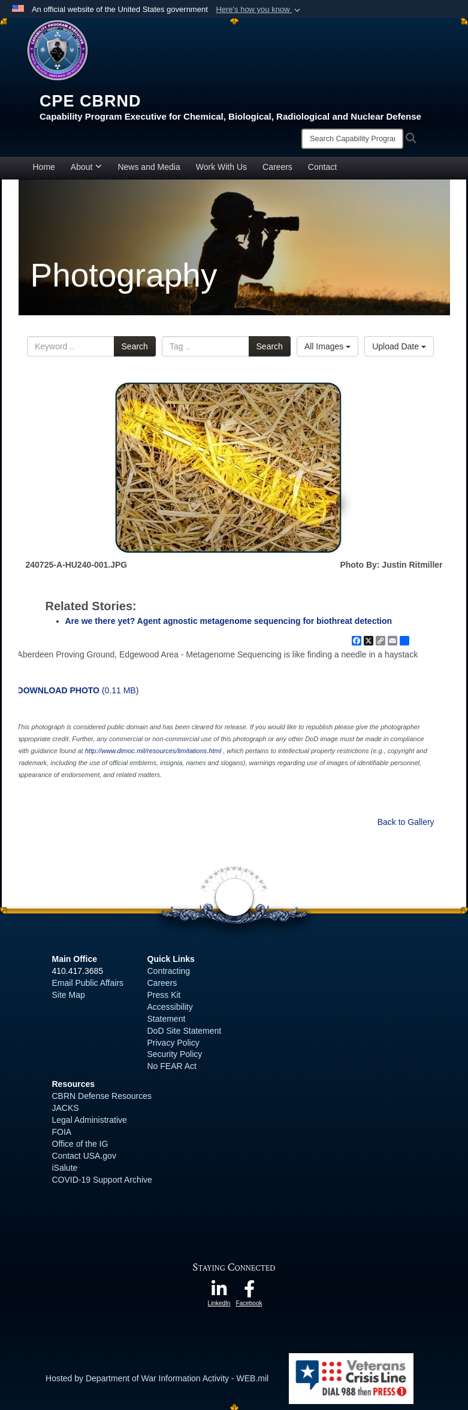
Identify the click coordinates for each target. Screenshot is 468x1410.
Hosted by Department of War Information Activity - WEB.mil (157, 1378)
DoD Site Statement (184, 1031)
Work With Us (221, 167)
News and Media (148, 167)
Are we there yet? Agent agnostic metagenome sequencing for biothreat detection (228, 621)
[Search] (352, 139)
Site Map (68, 995)
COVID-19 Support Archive (102, 1179)
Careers (277, 167)
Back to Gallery (406, 822)
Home (44, 167)
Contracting (169, 971)
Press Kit (164, 995)
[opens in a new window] (219, 1292)
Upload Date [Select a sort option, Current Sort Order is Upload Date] (399, 346)
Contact (322, 167)
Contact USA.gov (84, 1156)
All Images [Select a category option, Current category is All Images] (327, 346)
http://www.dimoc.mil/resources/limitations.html (153, 750)
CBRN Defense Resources (102, 1096)
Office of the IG (80, 1144)
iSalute (65, 1168)
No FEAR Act (172, 1066)
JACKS (65, 1108)
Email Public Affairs (88, 983)
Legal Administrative (89, 1120)
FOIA (61, 1132)
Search (135, 346)
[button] (259, 10)
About (86, 167)
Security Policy (175, 1054)
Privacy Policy (173, 1042)
